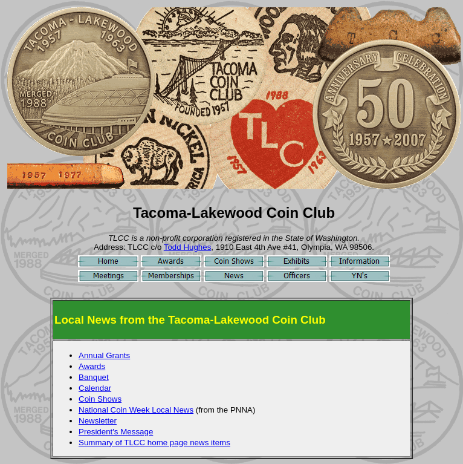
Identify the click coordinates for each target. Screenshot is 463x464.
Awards (92, 366)
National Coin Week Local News (136, 409)
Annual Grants (104, 355)
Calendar (95, 388)
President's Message (116, 431)
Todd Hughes (188, 247)
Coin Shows (100, 399)
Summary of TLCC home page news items (154, 442)
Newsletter (98, 420)
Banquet (94, 377)
